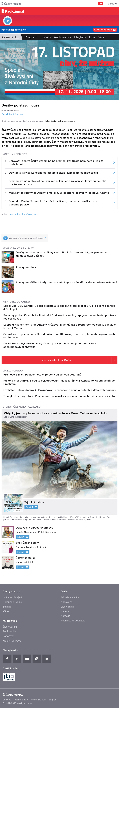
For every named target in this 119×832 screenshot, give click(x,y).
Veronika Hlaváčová (21, 279)
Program (31, 37)
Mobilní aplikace (12, 764)
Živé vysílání (10, 750)
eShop (6, 735)
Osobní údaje (21, 823)
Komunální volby (12, 726)
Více (103, 37)
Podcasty (8, 760)
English (52, 823)
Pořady (45, 37)
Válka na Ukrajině (12, 721)
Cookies (7, 823)
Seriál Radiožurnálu (13, 114)
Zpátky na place (26, 332)
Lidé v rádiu (67, 730)
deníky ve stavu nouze (35, 202)
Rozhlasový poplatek (73, 744)
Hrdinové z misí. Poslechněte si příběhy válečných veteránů (55, 466)
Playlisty (80, 37)
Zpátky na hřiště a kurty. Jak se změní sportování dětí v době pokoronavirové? (66, 347)
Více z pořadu (13, 462)
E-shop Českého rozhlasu (22, 530)
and (36, 279)
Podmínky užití (38, 823)
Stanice (7, 730)
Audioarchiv (62, 37)
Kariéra (65, 735)
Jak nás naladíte (70, 721)
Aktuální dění (11, 37)
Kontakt (65, 739)
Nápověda (67, 726)
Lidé (92, 37)
